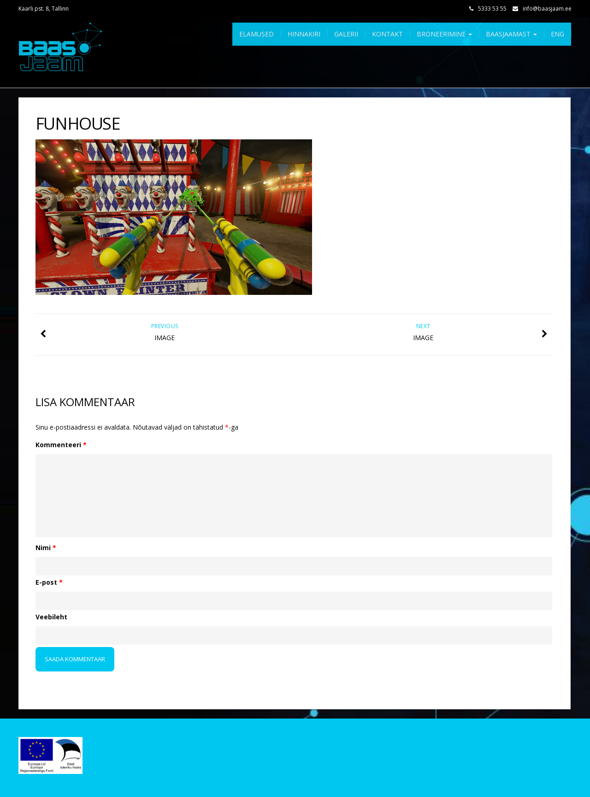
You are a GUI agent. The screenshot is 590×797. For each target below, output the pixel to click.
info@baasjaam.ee (547, 8)
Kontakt (387, 34)
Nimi (45, 547)
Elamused (256, 34)
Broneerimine (444, 34)
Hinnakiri (304, 34)
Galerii (346, 34)
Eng (557, 34)
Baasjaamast (511, 34)
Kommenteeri (61, 444)
